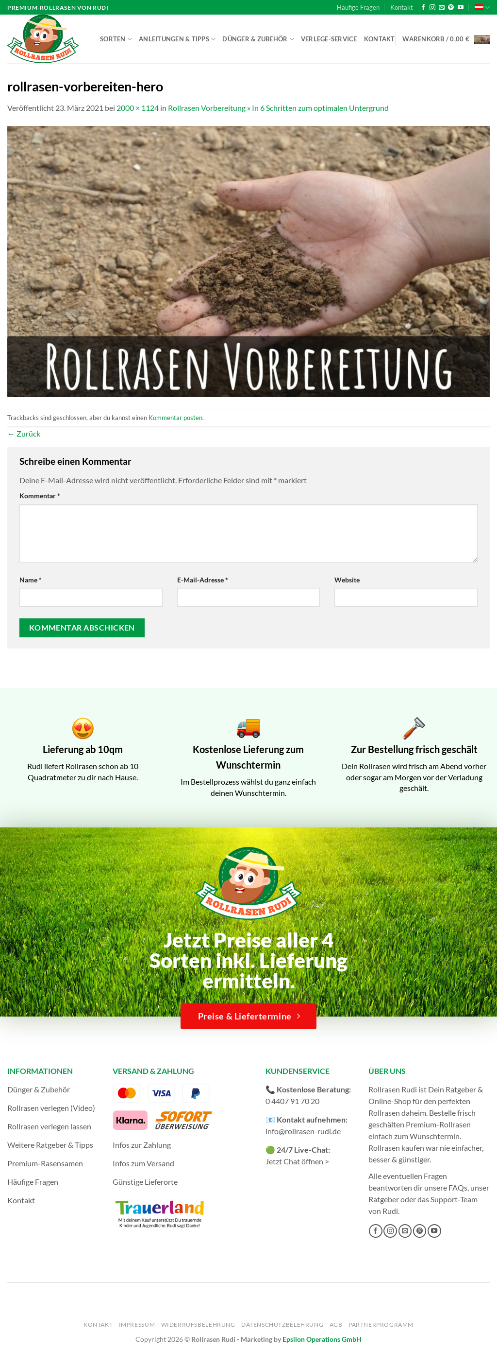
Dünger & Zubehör (258, 39)
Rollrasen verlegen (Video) (51, 1107)
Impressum (137, 1324)
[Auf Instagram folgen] (432, 7)
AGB (336, 1324)
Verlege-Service (329, 39)
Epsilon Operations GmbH (322, 1339)
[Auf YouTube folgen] (461, 7)
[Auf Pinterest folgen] (451, 7)
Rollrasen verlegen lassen (49, 1126)
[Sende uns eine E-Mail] (442, 7)
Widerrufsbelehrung (198, 1324)
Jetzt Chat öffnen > (297, 1161)
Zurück (23, 433)
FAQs (457, 1187)
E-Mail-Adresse (202, 580)
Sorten (116, 39)
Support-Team (454, 1199)
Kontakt (401, 7)
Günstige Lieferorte (145, 1181)
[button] (446, 39)
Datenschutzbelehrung (282, 1324)
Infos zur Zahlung (142, 1144)
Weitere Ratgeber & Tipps (50, 1144)
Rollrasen (384, 1112)
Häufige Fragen (358, 7)
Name (30, 580)
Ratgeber (383, 1199)
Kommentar (39, 496)
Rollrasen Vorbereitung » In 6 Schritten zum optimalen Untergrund (278, 107)
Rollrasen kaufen (396, 1147)
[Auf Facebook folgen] (423, 7)
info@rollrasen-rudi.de (303, 1131)
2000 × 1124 (137, 107)
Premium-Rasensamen (45, 1163)
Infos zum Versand (143, 1163)
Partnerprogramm (381, 1324)
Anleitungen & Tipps (177, 39)
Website (347, 580)
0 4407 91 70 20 (292, 1101)
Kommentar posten (175, 417)
